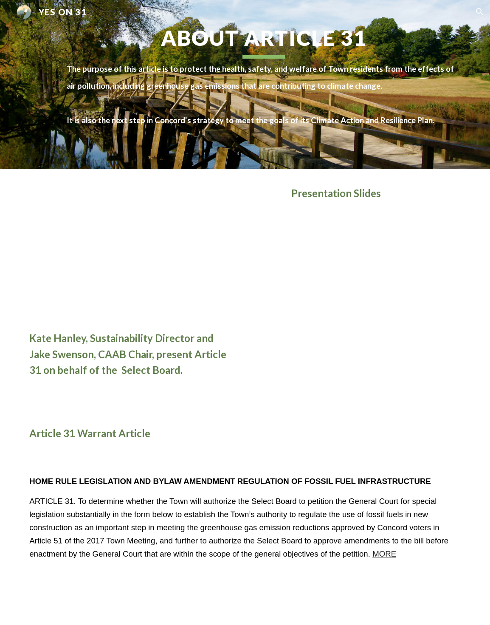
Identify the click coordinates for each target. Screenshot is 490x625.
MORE (384, 553)
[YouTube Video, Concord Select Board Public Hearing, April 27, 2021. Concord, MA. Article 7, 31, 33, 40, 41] (132, 251)
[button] (480, 12)
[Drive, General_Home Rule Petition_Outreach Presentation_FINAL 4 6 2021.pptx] (376, 311)
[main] (263, 84)
